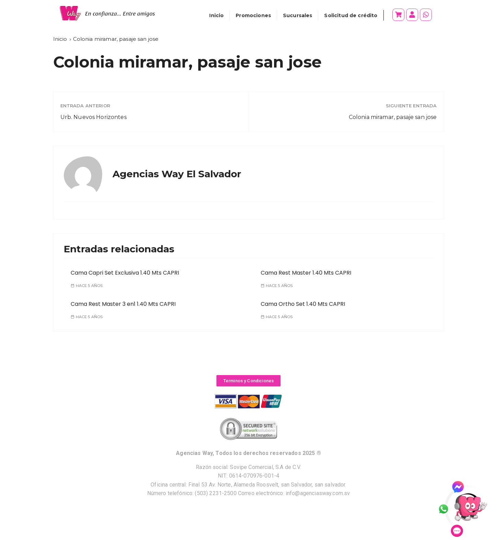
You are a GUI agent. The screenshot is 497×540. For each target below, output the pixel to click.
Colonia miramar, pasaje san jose (393, 117)
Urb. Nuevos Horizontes (93, 117)
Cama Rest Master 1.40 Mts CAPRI (306, 273)
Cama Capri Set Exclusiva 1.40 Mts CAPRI (125, 273)
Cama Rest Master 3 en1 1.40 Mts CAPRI (123, 304)
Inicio (216, 15)
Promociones (253, 15)
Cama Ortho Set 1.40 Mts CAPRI (303, 304)
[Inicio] (60, 39)
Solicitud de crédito (350, 15)
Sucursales (297, 15)
